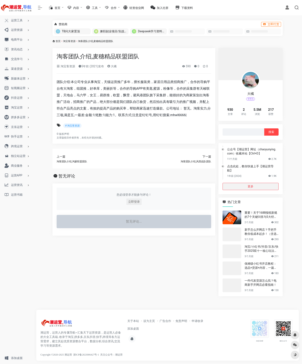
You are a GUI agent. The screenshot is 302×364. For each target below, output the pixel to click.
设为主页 (149, 321)
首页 (58, 41)
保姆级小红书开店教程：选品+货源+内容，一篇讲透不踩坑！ (261, 266)
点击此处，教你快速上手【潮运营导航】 (250, 168)
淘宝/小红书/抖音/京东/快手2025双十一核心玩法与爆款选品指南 (261, 249)
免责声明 (181, 321)
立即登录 (134, 201)
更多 (250, 186)
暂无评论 (66, 176)
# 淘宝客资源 (72, 125)
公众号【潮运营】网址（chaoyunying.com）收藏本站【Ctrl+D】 (251, 151)
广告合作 (165, 321)
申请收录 (197, 321)
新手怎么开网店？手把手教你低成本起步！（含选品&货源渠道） (260, 232)
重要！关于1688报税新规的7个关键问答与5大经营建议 (261, 215)
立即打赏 (271, 24)
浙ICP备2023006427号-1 (86, 354)
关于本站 (133, 321)
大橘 (112, 66)
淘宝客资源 (69, 41)
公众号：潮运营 (114, 354)
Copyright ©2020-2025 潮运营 (56, 354)
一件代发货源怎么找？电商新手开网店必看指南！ (260, 282)
